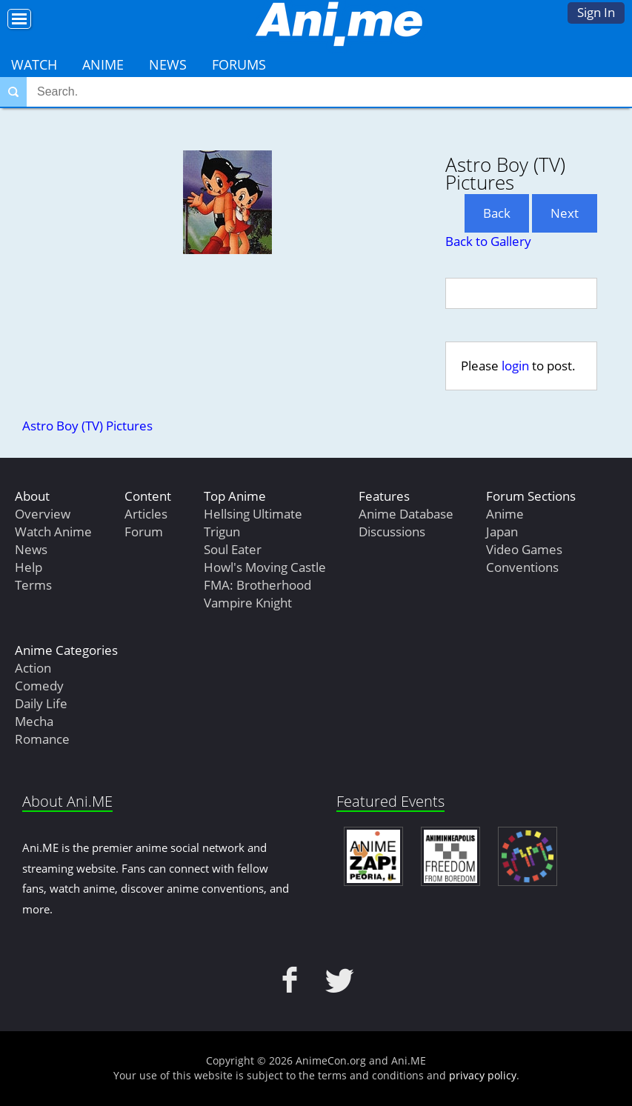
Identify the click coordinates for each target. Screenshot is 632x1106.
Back (496, 212)
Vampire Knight (248, 602)
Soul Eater (233, 549)
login (515, 365)
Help (28, 567)
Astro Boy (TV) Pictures (87, 425)
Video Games (524, 549)
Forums (239, 64)
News (168, 64)
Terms (33, 584)
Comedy (39, 685)
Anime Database (406, 513)
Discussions (392, 531)
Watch (34, 64)
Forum (143, 531)
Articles (145, 513)
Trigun (222, 531)
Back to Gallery (488, 241)
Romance (42, 738)
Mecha (34, 721)
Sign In (596, 12)
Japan (502, 531)
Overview (42, 513)
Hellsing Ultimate (253, 513)
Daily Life (41, 703)
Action (33, 667)
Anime (103, 64)
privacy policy (482, 1075)
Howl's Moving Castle (265, 567)
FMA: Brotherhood (257, 584)
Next (564, 212)
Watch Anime (53, 531)
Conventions (522, 567)
